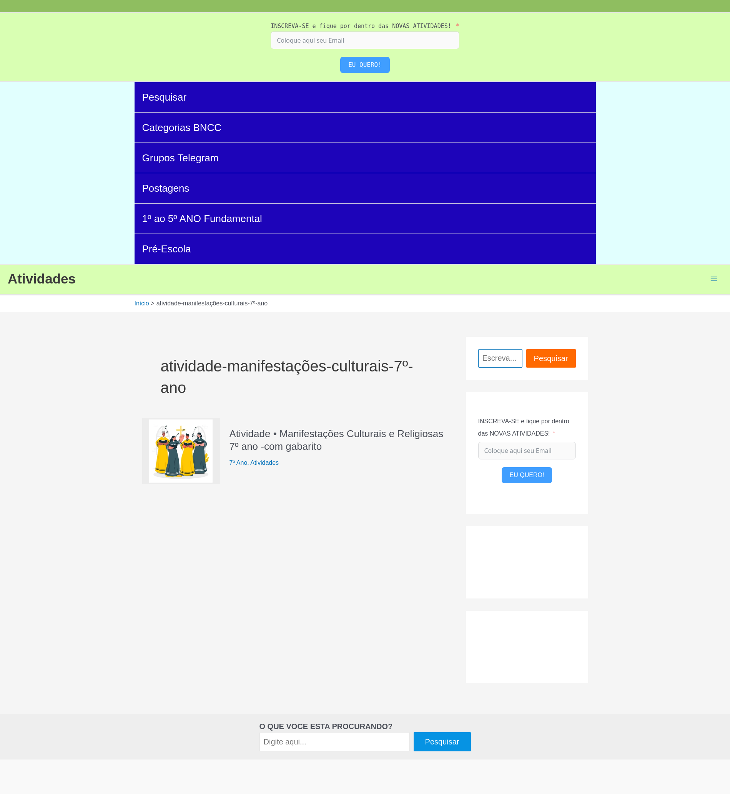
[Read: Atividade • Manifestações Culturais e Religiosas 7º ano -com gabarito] (181, 450)
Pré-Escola (166, 249)
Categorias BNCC (182, 127)
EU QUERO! (365, 64)
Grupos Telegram (180, 158)
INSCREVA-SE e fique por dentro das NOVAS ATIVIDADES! (361, 26)
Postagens (166, 188)
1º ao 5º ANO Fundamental (202, 218)
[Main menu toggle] (713, 278)
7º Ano (238, 462)
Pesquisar (164, 97)
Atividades (42, 278)
